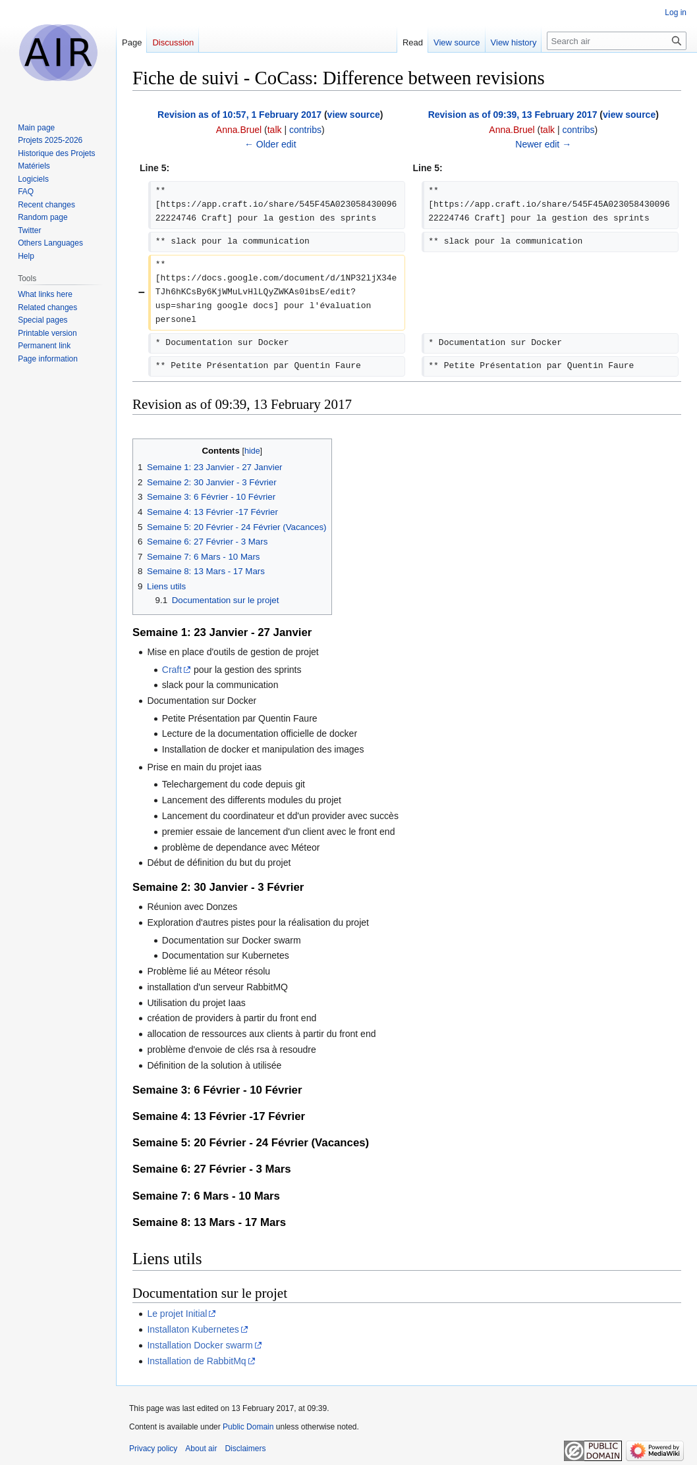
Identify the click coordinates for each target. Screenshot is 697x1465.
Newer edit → (543, 144)
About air (201, 1448)
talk (274, 129)
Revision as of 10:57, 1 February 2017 (239, 114)
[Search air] (616, 41)
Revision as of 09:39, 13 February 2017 (513, 114)
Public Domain (248, 1426)
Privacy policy (153, 1448)
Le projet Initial (177, 1313)
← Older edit (270, 144)
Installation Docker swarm (199, 1345)
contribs (305, 129)
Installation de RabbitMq (196, 1361)
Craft (172, 669)
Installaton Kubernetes (192, 1329)
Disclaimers (245, 1448)
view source (353, 114)
